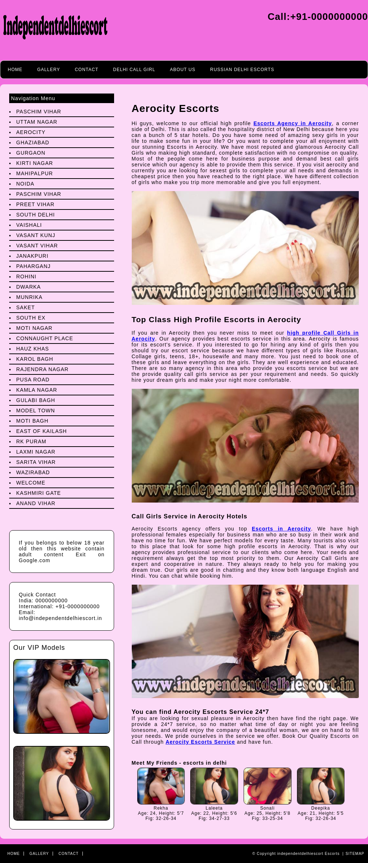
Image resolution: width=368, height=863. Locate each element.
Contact (86, 69)
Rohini (26, 276)
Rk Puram (31, 441)
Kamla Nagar (36, 390)
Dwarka (28, 287)
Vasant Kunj (35, 235)
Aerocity (31, 132)
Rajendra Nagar (42, 369)
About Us (182, 69)
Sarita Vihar (36, 462)
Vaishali (29, 225)
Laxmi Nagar (36, 452)
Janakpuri (32, 256)
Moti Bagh (32, 421)
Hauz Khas (32, 349)
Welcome (30, 483)
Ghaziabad (32, 142)
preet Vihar (35, 204)
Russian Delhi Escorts (242, 69)
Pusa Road (33, 380)
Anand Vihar (36, 503)
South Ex (31, 318)
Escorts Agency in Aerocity (293, 123)
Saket (25, 307)
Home (15, 69)
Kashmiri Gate (38, 493)
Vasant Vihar (37, 246)
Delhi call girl (134, 69)
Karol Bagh (34, 359)
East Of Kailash (41, 431)
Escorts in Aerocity (281, 529)
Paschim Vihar (38, 112)
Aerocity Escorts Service (200, 742)
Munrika (29, 297)
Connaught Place (44, 338)
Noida (25, 184)
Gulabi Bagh (35, 400)
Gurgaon (30, 153)
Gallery (48, 69)
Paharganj (33, 266)
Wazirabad (33, 472)
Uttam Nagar (36, 122)
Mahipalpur (34, 173)
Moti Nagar (34, 328)
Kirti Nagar (34, 163)
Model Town (35, 410)
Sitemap (355, 854)
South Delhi (35, 215)
